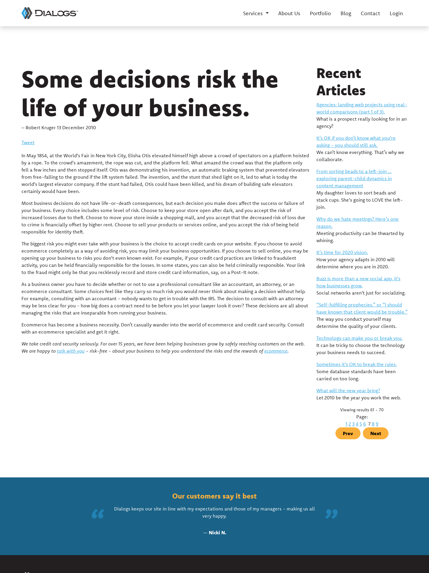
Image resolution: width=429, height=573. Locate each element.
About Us (289, 13)
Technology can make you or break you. (359, 338)
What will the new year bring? (348, 390)
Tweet (28, 142)
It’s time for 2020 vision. (342, 252)
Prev (348, 433)
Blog (346, 13)
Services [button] (253, 13)
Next (375, 433)
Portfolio (320, 13)
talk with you (71, 351)
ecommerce (275, 351)
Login (396, 13)
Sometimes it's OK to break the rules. (356, 364)
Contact (370, 13)
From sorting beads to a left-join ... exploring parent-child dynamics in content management (354, 178)
